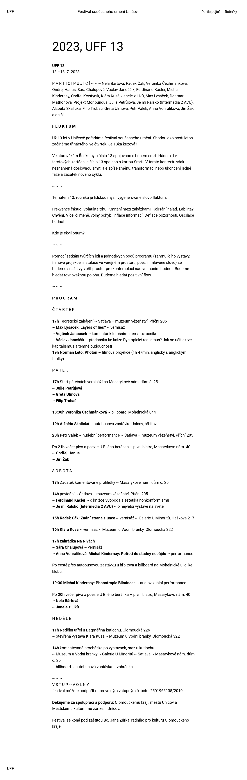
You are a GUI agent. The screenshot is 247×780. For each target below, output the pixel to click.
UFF (10, 11)
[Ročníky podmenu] (239, 12)
